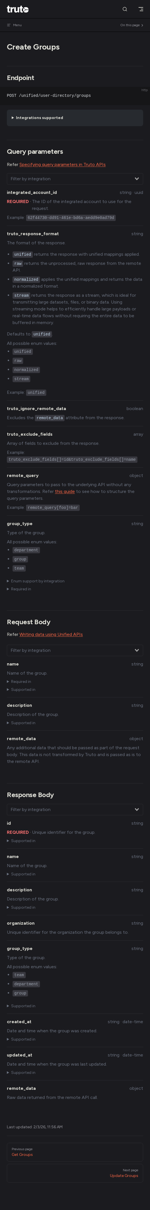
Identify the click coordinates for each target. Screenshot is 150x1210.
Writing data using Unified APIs (51, 634)
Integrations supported (39, 117)
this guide (65, 491)
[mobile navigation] (141, 9)
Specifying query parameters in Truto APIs (62, 164)
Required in (21, 589)
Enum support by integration (38, 581)
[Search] (125, 9)
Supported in (23, 689)
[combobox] (75, 179)
